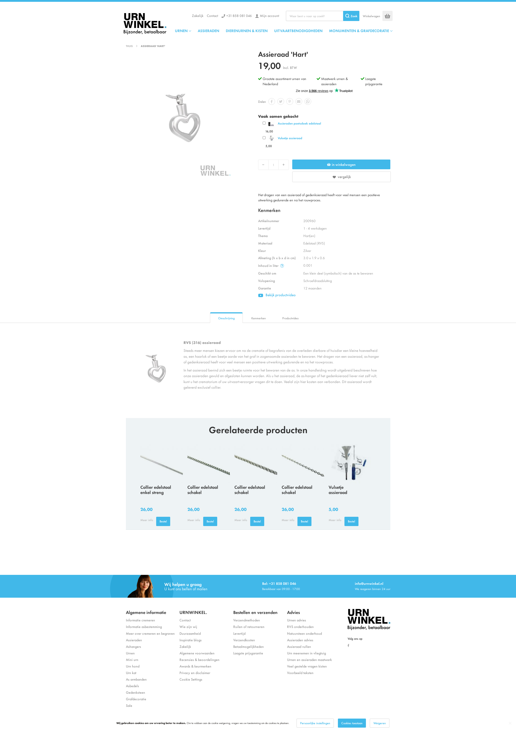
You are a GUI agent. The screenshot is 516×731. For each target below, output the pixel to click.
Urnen (130, 653)
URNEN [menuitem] (181, 30)
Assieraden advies (300, 639)
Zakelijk (197, 15)
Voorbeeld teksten (300, 672)
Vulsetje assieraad (290, 138)
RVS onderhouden (300, 626)
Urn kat (131, 672)
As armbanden (136, 679)
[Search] (351, 16)
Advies (293, 612)
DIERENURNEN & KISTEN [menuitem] (247, 30)
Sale (129, 705)
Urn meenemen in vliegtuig (306, 653)
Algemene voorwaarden (196, 653)
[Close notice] (510, 723)
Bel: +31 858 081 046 (279, 583)
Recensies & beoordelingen (199, 659)
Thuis (129, 46)
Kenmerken (258, 318)
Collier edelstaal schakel (202, 489)
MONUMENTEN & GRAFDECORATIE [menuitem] (359, 30)
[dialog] (258, 723)
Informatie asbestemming (144, 626)
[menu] (284, 30)
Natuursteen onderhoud (304, 633)
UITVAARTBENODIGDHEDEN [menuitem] (298, 30)
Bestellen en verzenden (255, 612)
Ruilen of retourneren (248, 626)
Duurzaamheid (190, 633)
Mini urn (132, 659)
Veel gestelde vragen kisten (307, 666)
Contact (212, 15)
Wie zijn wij (188, 626)
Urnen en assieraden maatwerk (309, 659)
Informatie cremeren (140, 620)
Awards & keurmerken (195, 666)
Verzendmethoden (246, 620)
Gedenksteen (135, 692)
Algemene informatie (146, 612)
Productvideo (290, 318)
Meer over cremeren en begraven (150, 633)
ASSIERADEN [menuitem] (208, 30)
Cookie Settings (190, 679)
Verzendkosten (244, 639)
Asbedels (132, 685)
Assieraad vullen (299, 646)
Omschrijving (226, 318)
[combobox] (322, 16)
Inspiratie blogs (190, 639)
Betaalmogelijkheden (248, 646)
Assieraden (134, 639)
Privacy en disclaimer (194, 672)
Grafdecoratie (136, 698)
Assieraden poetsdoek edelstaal (299, 123)
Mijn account (269, 15)
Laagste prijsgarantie (373, 81)
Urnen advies (296, 620)
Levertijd (239, 633)
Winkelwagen (371, 16)
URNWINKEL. (193, 612)
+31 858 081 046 (239, 15)
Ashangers (133, 646)
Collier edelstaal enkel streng (155, 489)
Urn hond (132, 666)
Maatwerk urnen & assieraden (334, 81)
